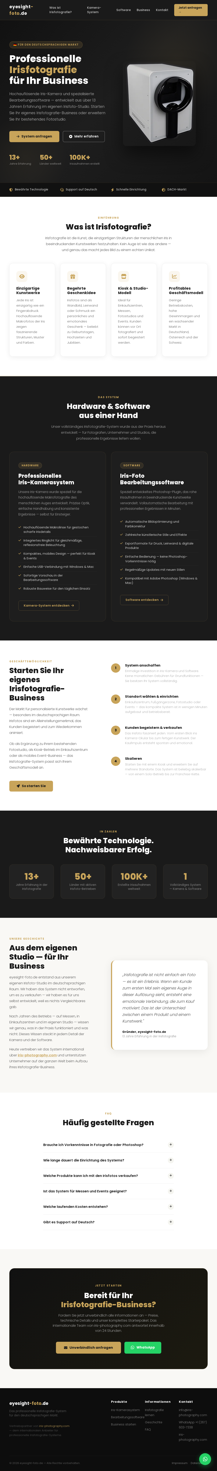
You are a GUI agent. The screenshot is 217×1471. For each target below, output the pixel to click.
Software (123, 10)
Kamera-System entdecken (49, 605)
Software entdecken (144, 600)
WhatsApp (143, 1347)
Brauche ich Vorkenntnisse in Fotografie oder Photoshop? (108, 1145)
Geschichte (153, 1422)
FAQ (148, 1429)
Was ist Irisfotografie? (60, 10)
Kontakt (162, 10)
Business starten (123, 1424)
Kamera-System (94, 10)
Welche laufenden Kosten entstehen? (108, 1207)
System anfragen (34, 136)
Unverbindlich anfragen (88, 1347)
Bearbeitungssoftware (128, 1417)
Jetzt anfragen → (190, 10)
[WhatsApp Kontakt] (205, 1459)
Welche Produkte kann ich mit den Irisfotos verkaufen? (108, 1176)
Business (143, 10)
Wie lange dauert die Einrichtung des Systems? (108, 1160)
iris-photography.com (37, 1055)
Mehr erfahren (84, 136)
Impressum (180, 1463)
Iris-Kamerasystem (125, 1410)
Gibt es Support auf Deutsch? (108, 1222)
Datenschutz (199, 1463)
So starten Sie (31, 786)
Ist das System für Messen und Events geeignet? (108, 1191)
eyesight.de (21, 10)
